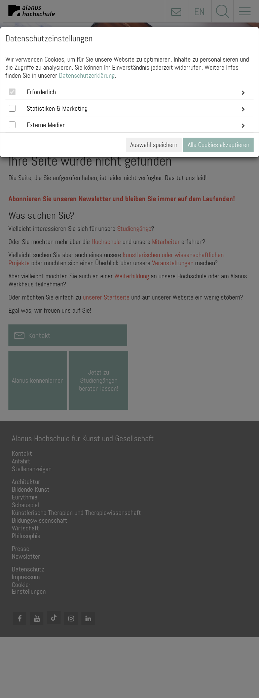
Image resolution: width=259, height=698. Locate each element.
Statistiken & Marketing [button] (57, 108)
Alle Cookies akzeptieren (218, 144)
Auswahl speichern (153, 144)
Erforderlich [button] (41, 92)
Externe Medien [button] (46, 124)
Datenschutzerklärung (87, 75)
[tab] (129, 91)
